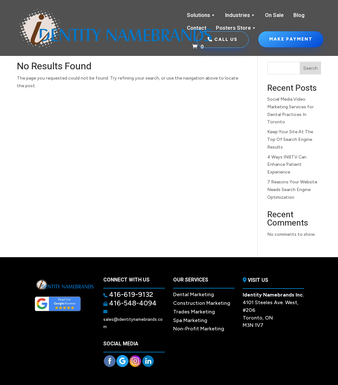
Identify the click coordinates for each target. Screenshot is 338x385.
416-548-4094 (132, 303)
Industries (240, 15)
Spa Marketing (190, 320)
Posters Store (236, 28)
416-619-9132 (130, 294)
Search (310, 68)
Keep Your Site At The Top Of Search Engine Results (290, 139)
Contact (196, 28)
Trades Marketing (194, 312)
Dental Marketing (193, 294)
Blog (299, 15)
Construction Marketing (201, 303)
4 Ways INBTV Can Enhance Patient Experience (286, 164)
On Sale (274, 15)
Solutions (201, 15)
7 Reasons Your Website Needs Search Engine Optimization (292, 189)
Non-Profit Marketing (198, 329)
